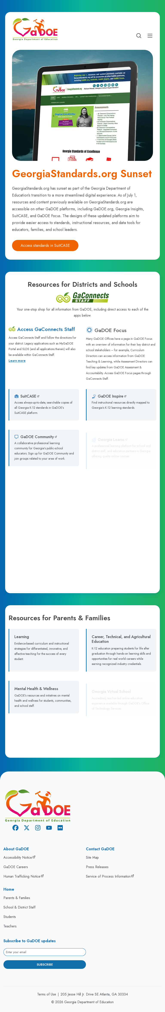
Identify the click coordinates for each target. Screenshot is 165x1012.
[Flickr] (60, 828)
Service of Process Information (108, 876)
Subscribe (45, 964)
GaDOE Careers (15, 866)
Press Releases (97, 866)
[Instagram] (38, 828)
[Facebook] (15, 828)
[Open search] (139, 35)
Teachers (10, 926)
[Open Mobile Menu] (150, 35)
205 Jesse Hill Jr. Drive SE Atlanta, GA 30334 (94, 994)
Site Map (92, 857)
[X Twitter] (27, 828)
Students (9, 916)
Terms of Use (46, 994)
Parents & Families (16, 897)
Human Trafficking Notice (21, 876)
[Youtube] (49, 828)
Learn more (17, 362)
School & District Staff (19, 907)
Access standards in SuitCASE (45, 245)
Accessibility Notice (17, 857)
